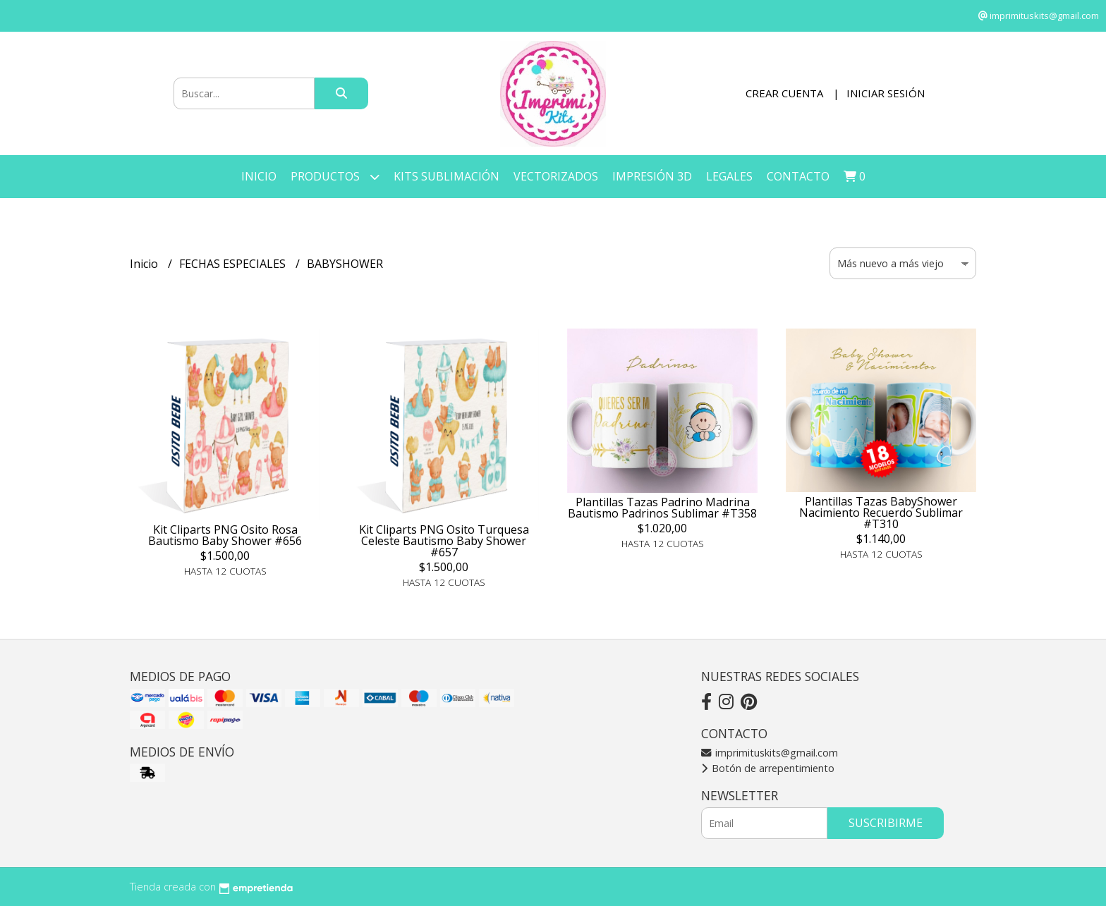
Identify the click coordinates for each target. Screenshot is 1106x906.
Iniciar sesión (885, 93)
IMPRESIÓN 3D (652, 176)
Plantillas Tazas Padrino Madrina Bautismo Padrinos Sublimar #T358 (662, 507)
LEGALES (729, 176)
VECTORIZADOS (556, 176)
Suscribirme (886, 823)
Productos (335, 176)
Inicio (258, 176)
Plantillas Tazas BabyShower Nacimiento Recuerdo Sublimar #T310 (881, 513)
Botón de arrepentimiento (767, 768)
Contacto (798, 176)
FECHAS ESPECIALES (233, 263)
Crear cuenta (784, 93)
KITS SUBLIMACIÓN (446, 176)
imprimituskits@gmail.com (769, 752)
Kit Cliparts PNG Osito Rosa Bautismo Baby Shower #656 (225, 535)
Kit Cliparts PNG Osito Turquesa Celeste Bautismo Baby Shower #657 (444, 541)
